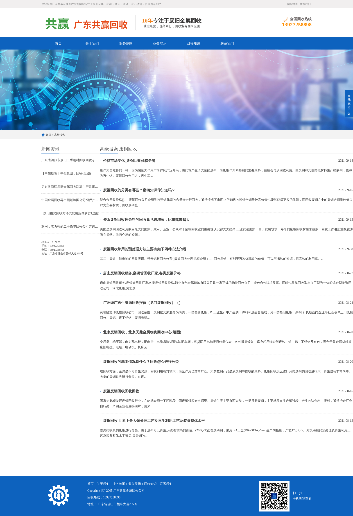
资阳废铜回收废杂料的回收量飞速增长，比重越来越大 (146, 220)
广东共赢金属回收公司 (129, 490)
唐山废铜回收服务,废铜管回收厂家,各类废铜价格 (142, 273)
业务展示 (159, 43)
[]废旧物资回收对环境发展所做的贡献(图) (70, 213)
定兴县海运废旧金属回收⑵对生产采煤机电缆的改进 (70, 186)
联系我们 (305, 4)
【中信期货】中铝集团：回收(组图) (66, 173)
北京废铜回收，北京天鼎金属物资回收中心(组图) (142, 332)
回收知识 (193, 43)
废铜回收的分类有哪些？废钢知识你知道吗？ (139, 190)
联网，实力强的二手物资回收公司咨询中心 (70, 226)
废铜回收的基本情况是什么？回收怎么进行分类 (141, 362)
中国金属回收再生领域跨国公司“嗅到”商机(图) (70, 200)
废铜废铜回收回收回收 (121, 391)
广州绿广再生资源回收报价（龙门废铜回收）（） (142, 303)
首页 (58, 43)
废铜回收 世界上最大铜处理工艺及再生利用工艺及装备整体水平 (154, 421)
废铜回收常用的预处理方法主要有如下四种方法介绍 (144, 249)
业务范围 (126, 43)
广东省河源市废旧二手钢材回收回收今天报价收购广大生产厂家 (70, 160)
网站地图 (292, 4)
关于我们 (92, 43)
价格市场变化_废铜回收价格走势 (129, 161)
